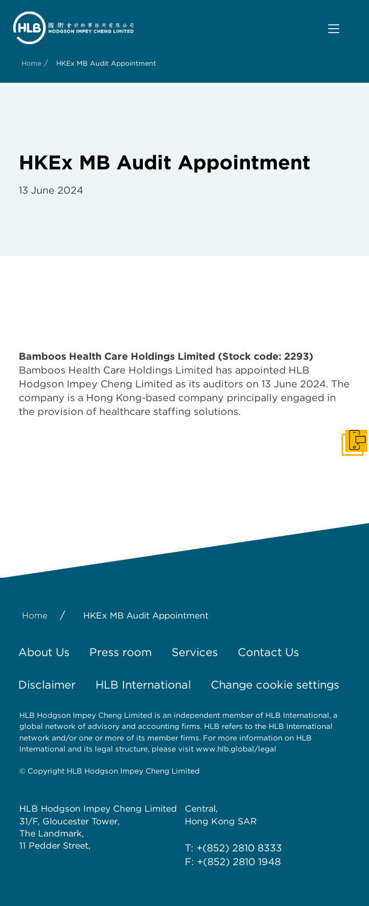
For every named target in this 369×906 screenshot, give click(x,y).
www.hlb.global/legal (236, 748)
